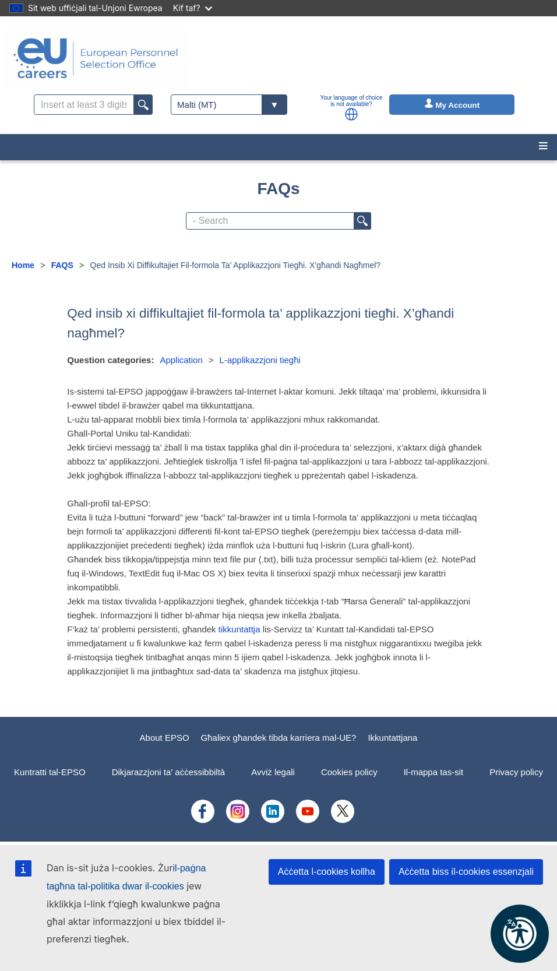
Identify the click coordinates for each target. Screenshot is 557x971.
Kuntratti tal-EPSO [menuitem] (50, 772)
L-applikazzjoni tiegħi (260, 360)
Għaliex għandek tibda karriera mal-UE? (279, 738)
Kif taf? (192, 8)
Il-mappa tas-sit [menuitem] (434, 772)
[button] (351, 114)
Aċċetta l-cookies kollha (326, 872)
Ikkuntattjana (392, 738)
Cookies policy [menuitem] (349, 772)
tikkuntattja (239, 629)
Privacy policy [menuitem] (516, 772)
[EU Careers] (95, 58)
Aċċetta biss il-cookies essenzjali (466, 872)
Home (23, 265)
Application (181, 360)
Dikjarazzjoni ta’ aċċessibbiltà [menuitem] (168, 772)
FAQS (62, 265)
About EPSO (164, 738)
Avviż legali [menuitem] (273, 772)
